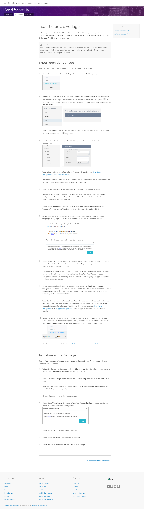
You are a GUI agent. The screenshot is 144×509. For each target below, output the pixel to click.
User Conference (79, 493)
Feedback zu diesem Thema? (100, 461)
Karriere (76, 487)
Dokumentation (9, 499)
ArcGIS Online (44, 483)
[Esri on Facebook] (111, 486)
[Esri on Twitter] (108, 486)
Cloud (46, 3)
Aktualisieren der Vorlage (123, 34)
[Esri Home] (111, 479)
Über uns (76, 483)
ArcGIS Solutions (44, 496)
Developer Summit (79, 496)
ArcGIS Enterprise (45, 490)
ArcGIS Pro (42, 487)
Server (30, 3)
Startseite (9, 15)
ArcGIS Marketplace (46, 499)
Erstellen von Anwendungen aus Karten (86, 344)
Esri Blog (76, 490)
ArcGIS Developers (45, 493)
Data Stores (38, 3)
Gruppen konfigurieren (64, 308)
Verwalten (28, 15)
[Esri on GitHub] (115, 486)
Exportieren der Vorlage (123, 31)
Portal (24, 3)
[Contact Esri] (118, 486)
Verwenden (19, 15)
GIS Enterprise (12, 3)
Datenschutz (35, 505)
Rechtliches (43, 505)
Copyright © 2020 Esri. (11, 505)
